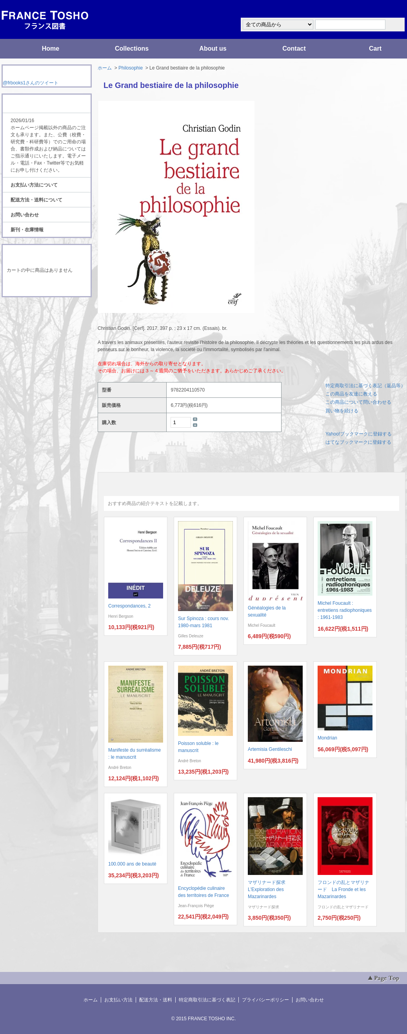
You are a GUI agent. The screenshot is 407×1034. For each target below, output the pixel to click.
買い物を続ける (341, 411)
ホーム (105, 68)
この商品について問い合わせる (358, 402)
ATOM (39, 319)
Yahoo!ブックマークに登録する (358, 434)
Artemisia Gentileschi (270, 749)
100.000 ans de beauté (132, 864)
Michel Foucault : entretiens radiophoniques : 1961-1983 (345, 610)
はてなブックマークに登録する (358, 442)
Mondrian (327, 738)
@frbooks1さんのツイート (30, 83)
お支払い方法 (118, 1000)
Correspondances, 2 (129, 606)
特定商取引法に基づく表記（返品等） (365, 385)
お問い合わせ (25, 215)
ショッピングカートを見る (46, 286)
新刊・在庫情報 (27, 229)
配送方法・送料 (155, 1000)
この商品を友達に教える (351, 394)
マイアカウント (381, 9)
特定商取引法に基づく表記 (207, 1000)
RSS (34, 311)
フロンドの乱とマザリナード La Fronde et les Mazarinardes (343, 889)
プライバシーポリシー (265, 1000)
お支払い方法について (34, 185)
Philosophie (130, 68)
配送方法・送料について (36, 200)
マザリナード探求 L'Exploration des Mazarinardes (269, 889)
